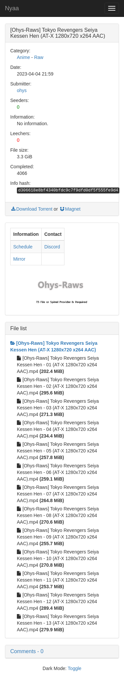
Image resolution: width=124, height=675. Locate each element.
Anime (23, 57)
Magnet (70, 209)
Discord (52, 246)
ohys (22, 90)
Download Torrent (31, 209)
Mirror (19, 259)
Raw (38, 57)
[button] (62, 651)
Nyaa (12, 8)
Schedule (22, 246)
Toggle (74, 668)
